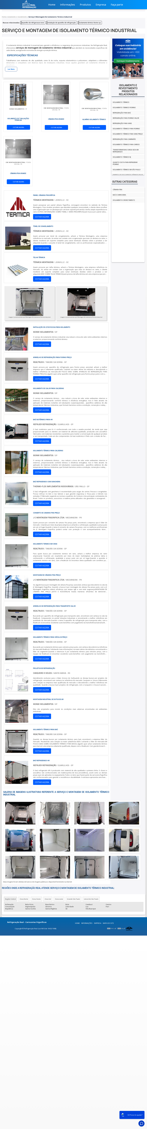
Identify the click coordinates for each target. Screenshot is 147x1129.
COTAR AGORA (16, 127)
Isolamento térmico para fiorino (126, 129)
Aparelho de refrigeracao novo (33, 23)
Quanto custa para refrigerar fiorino (125, 163)
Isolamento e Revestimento (124, 200)
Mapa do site (108, 869)
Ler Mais (11, 69)
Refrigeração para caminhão (124, 139)
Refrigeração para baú (122, 113)
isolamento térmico (121, 102)
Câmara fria (117, 190)
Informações (86, 869)
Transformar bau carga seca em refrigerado (126, 151)
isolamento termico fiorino (124, 107)
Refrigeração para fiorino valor (126, 118)
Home (77, 869)
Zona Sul (48, 845)
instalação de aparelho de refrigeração (62, 23)
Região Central (10, 845)
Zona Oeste (36, 845)
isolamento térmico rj (122, 157)
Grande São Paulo (73, 845)
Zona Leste (59, 845)
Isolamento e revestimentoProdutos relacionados (128, 90)
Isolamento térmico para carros (126, 144)
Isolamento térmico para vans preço (128, 134)
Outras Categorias (124, 181)
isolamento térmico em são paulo (126, 170)
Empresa (97, 869)
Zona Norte (24, 845)
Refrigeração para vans (122, 123)
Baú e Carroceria (119, 195)
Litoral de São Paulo (91, 845)
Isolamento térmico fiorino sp (90, 23)
